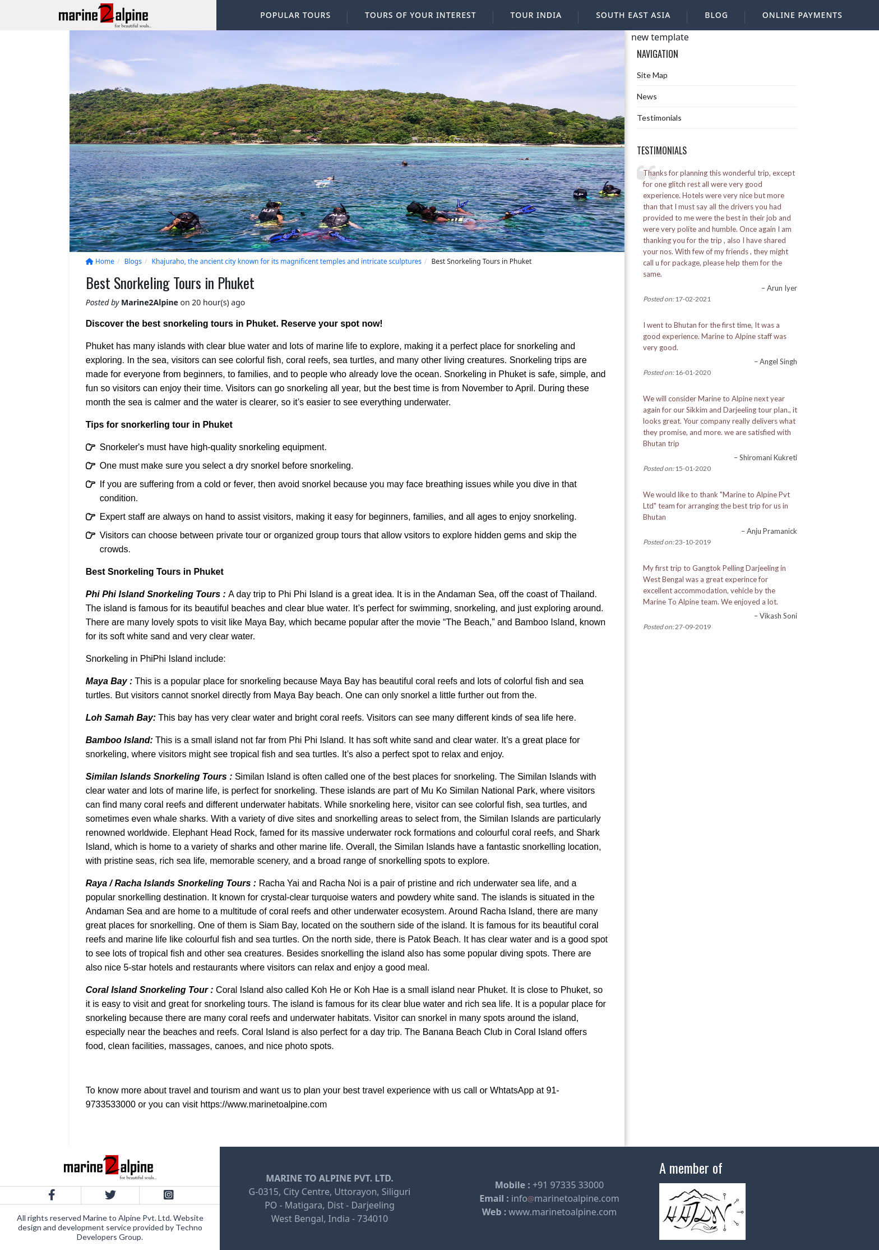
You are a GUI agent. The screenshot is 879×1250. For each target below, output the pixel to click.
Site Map (652, 75)
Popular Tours (295, 15)
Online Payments (802, 15)
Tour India (536, 15)
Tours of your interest (420, 15)
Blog (716, 15)
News (647, 96)
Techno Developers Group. (139, 1232)
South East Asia (633, 15)
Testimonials (659, 117)
